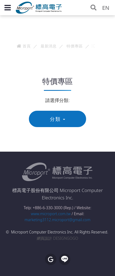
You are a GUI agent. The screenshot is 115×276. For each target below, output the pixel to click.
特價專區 (74, 46)
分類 (57, 119)
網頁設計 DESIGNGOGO (57, 238)
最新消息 (49, 46)
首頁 (24, 46)
